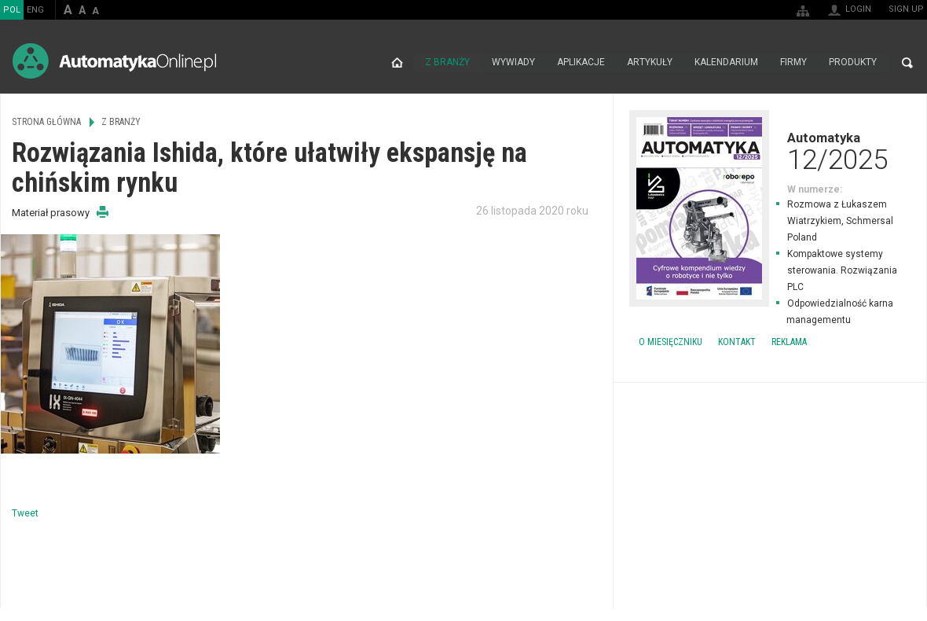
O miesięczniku (670, 341)
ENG (35, 10)
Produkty (853, 62)
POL (11, 10)
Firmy (793, 62)
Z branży (447, 62)
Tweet (25, 513)
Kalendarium (726, 62)
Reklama (789, 341)
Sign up (906, 9)
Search (907, 63)
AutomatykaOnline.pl (114, 61)
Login (858, 9)
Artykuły (649, 62)
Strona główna (397, 63)
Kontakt (737, 341)
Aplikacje (581, 62)
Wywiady (513, 62)
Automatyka (770, 150)
